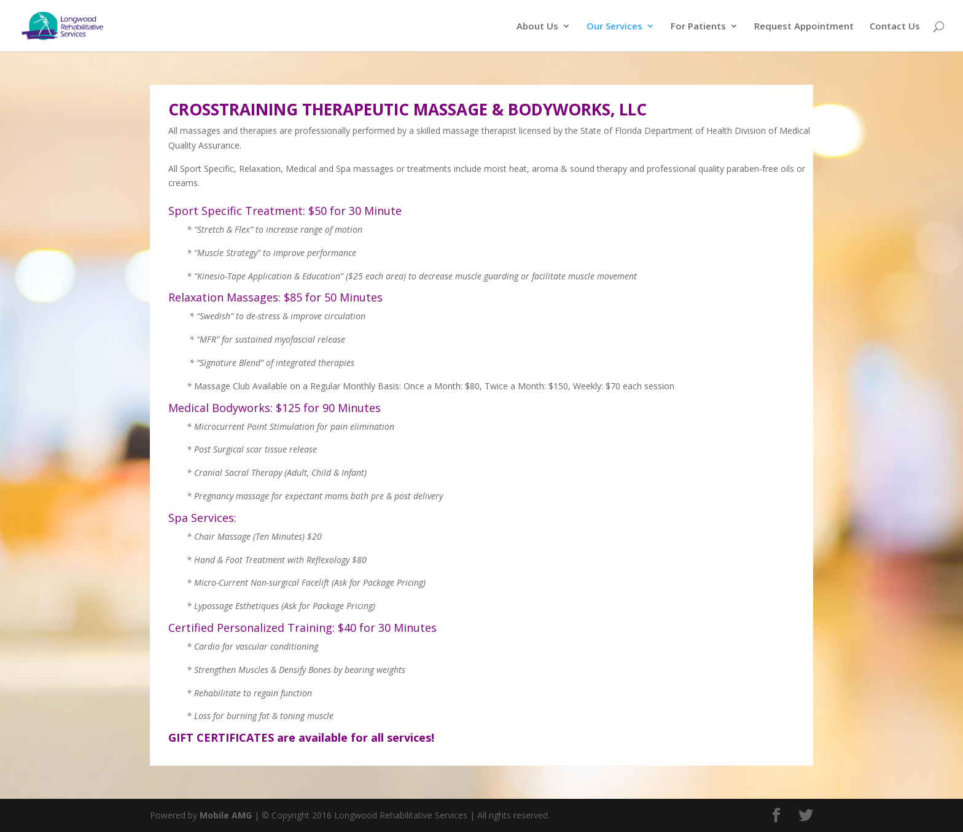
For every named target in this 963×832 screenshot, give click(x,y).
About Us (537, 26)
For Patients (698, 26)
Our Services (614, 26)
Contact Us (895, 26)
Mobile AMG (226, 815)
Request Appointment (804, 26)
